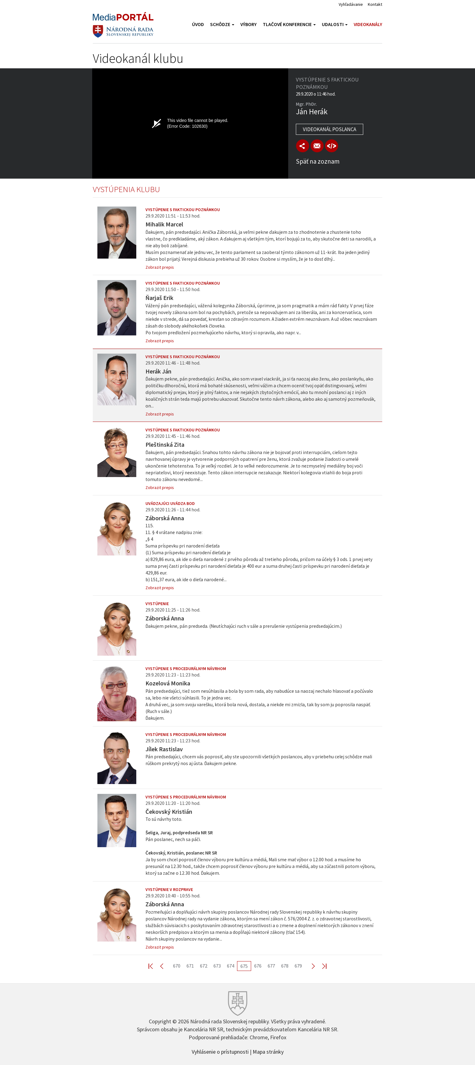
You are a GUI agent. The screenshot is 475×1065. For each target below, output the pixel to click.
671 (190, 966)
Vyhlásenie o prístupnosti (220, 1051)
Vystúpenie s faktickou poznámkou (182, 209)
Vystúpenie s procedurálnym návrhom (185, 668)
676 (258, 966)
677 (271, 966)
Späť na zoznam (318, 161)
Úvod (198, 24)
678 (284, 966)
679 (298, 966)
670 (176, 966)
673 (217, 966)
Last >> (320, 966)
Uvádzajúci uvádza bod (170, 503)
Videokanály (368, 24)
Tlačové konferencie (289, 24)
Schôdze (222, 24)
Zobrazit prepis (159, 267)
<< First (154, 966)
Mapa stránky (268, 1051)
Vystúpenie (157, 603)
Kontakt (375, 4)
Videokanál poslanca (329, 129)
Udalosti (335, 24)
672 (203, 966)
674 (230, 966)
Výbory (248, 24)
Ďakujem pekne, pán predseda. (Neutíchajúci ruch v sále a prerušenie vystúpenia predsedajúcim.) (243, 626)
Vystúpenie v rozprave (169, 889)
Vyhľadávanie (351, 4)
